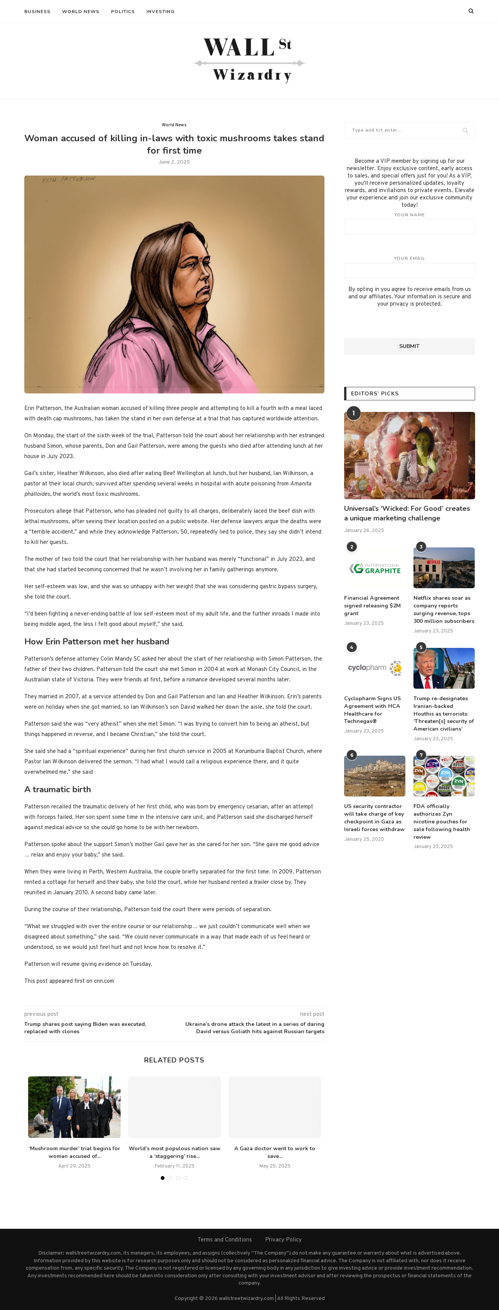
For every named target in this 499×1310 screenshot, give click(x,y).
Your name (409, 223)
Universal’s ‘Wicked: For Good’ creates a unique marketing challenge (407, 513)
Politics (123, 11)
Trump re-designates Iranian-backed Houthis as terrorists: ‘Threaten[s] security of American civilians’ (443, 713)
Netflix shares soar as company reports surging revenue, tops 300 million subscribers (443, 609)
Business (37, 11)
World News (80, 11)
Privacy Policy (283, 1240)
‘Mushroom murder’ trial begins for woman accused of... (74, 1152)
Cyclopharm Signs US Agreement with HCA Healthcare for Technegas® (372, 709)
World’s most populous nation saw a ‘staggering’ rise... (174, 1152)
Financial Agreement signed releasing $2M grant (372, 605)
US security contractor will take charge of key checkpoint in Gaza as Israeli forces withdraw (374, 817)
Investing (160, 11)
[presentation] (402, 323)
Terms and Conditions (225, 1240)
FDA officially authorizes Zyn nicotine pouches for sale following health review (444, 821)
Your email (409, 266)
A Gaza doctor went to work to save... (274, 1152)
